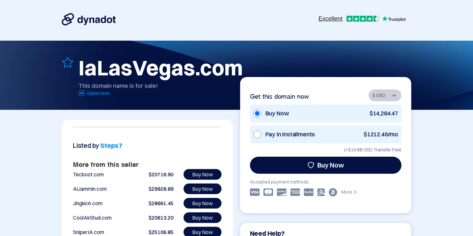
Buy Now (325, 165)
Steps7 (111, 145)
